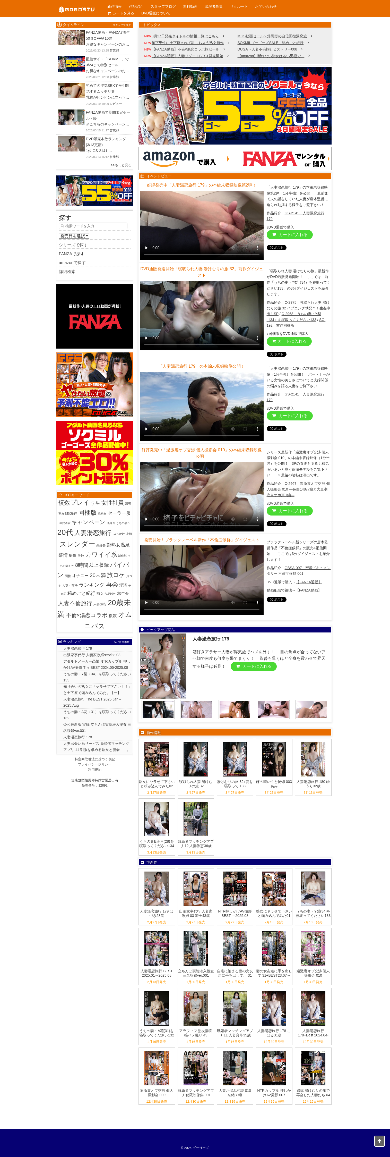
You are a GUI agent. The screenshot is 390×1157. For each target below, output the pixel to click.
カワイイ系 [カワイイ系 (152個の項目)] (101, 554)
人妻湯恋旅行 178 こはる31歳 (274, 1033)
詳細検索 (67, 271)
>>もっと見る (121, 165)
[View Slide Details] (235, 106)
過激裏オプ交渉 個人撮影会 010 (313, 973)
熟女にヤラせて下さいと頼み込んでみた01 (274, 913)
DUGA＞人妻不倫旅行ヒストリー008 (267, 49)
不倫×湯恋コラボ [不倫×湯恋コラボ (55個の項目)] (87, 615)
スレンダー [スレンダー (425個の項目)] (77, 544)
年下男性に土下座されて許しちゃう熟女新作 (188, 43)
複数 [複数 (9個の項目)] (113, 615)
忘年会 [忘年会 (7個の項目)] (123, 593)
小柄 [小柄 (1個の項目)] (129, 533)
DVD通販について (156, 13)
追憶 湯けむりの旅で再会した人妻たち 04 (313, 1092)
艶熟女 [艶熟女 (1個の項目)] (102, 513)
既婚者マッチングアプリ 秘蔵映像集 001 (196, 1092)
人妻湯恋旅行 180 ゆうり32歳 (313, 784)
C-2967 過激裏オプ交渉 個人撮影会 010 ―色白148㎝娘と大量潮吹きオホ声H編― (298, 489)
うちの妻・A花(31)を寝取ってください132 (156, 1033)
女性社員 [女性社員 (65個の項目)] (112, 503)
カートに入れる (290, 234)
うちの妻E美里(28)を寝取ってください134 (156, 843)
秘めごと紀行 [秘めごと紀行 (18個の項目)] (81, 593)
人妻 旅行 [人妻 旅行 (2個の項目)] (100, 604)
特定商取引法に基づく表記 (95, 759)
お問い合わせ (266, 6)
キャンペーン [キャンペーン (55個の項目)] (88, 522)
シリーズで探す (73, 245)
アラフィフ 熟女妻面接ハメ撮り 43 (196, 1033)
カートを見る (120, 13)
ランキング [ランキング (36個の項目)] (92, 585)
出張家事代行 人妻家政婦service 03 (91, 655)
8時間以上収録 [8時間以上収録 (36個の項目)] (92, 565)
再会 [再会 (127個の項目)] (112, 584)
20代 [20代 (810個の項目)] (65, 532)
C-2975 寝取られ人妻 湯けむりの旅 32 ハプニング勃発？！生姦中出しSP (298, 308)
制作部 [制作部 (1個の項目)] (122, 555)
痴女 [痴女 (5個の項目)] (99, 594)
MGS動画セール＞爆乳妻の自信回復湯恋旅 (272, 36)
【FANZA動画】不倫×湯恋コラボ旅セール (185, 49)
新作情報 (114, 6)
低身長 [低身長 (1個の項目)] (111, 523)
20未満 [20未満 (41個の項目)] (98, 575)
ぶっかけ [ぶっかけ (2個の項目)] (119, 534)
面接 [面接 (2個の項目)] (68, 576)
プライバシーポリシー (94, 764)
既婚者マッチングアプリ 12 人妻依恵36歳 (196, 843)
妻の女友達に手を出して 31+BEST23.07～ (274, 973)
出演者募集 (214, 6)
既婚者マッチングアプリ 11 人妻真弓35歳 (235, 1033)
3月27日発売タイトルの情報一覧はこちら (185, 36)
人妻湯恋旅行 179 (77, 648)
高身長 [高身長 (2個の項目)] (101, 545)
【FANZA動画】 (309, 590)
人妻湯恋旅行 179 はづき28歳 (156, 913)
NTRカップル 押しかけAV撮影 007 (274, 1092)
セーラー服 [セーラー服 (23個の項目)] (119, 513)
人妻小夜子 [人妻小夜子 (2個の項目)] (70, 585)
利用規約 (94, 770)
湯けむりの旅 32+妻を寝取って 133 (235, 784)
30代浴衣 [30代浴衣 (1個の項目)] (65, 523)
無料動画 (190, 6)
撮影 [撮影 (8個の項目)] (73, 555)
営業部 (114, 50)
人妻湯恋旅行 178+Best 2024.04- (313, 1033)
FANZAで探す (72, 254)
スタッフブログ (163, 6)
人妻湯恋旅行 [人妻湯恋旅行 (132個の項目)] (92, 532)
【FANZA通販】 (309, 582)
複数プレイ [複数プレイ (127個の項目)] (74, 502)
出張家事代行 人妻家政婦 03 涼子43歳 (196, 913)
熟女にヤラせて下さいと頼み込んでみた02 (157, 784)
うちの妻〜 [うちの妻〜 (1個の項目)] (123, 523)
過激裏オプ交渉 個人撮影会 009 (157, 1092)
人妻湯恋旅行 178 (77, 737)
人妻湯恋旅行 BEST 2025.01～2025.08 (156, 973)
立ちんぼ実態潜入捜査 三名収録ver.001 (196, 973)
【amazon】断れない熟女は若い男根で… (271, 56)
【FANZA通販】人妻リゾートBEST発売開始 (187, 56)
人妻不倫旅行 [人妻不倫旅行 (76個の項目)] (75, 603)
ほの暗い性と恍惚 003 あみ (274, 784)
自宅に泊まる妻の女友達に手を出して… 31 (235, 973)
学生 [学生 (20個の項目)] (95, 503)
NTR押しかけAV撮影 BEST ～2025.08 (235, 913)
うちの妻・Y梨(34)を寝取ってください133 (313, 913)
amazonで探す (72, 262)
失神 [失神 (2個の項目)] (81, 556)
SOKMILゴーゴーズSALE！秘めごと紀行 (271, 43)
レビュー (116, 103)
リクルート (239, 6)
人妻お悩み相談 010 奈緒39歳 (235, 1092)
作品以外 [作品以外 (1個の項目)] (110, 593)
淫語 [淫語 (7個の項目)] (123, 585)
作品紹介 (136, 6)
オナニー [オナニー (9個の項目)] (80, 575)
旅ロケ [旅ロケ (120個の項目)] (116, 575)
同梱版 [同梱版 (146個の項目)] (87, 512)
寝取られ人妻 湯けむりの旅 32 (196, 784)
